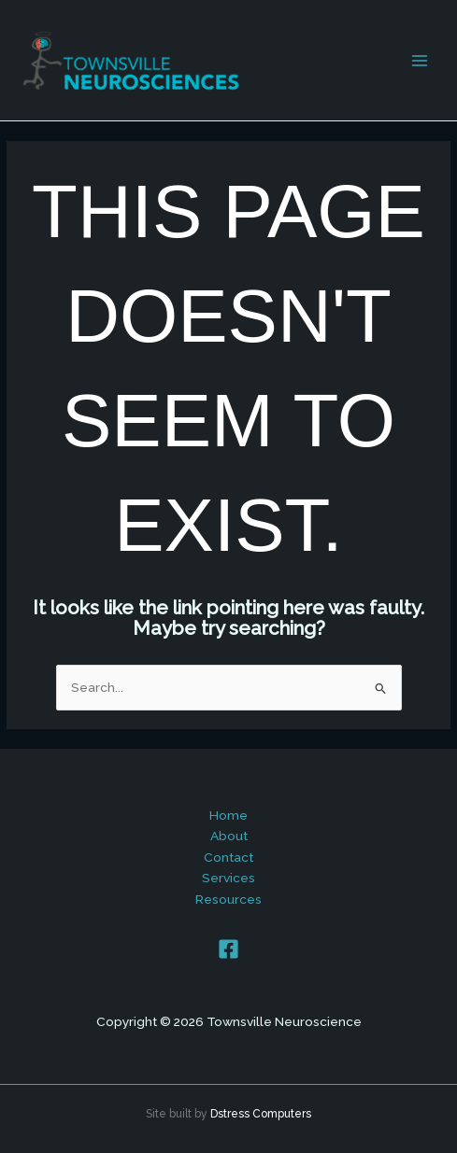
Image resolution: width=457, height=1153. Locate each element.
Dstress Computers (260, 1113)
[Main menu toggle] (420, 60)
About (229, 835)
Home (228, 815)
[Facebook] (228, 949)
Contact (228, 857)
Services (228, 877)
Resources (228, 899)
